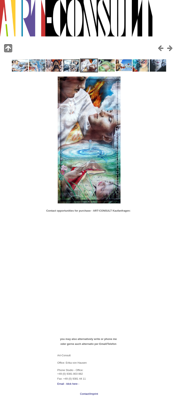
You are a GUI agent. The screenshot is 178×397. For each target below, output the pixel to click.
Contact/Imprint (89, 393)
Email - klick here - (68, 383)
